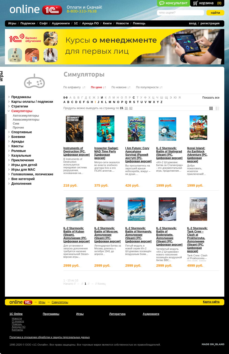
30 (126, 108)
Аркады (15, 141)
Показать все (210, 97)
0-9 (66, 97)
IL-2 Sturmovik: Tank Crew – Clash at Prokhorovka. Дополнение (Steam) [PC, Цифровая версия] (197, 240)
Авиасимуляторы (26, 119)
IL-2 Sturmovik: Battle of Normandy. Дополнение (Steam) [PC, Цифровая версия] (138, 235)
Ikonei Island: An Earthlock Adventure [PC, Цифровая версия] (197, 155)
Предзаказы (19, 97)
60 (130, 108)
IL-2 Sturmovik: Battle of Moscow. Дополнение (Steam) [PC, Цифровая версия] (107, 235)
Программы (51, 314)
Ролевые (16, 150)
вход (192, 23)
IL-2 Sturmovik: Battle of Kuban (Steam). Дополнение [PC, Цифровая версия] (77, 235)
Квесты (15, 146)
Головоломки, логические (30, 174)
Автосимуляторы (26, 115)
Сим (16, 123)
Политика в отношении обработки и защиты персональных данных (50, 337)
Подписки (27, 23)
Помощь (139, 23)
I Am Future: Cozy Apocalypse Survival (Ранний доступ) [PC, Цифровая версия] (138, 155)
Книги (107, 23)
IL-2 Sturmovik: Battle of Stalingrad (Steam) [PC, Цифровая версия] (169, 153)
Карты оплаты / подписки (30, 101)
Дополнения (19, 183)
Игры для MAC (21, 169)
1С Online (16, 314)
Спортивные (19, 132)
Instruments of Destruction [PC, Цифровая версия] (77, 151)
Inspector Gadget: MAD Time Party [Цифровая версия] (106, 153)
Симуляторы (19, 111)
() (219, 3)
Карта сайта (211, 301)
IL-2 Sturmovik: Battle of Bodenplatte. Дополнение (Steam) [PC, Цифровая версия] (169, 236)
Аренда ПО (90, 23)
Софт (43, 23)
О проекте (18, 321)
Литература (117, 314)
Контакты (17, 329)
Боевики (16, 136)
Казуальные (19, 155)
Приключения (20, 160)
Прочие (18, 127)
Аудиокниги (61, 23)
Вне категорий (21, 179)
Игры (42, 302)
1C (76, 23)
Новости (122, 23)
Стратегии (17, 106)
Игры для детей (22, 164)
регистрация (210, 23)
